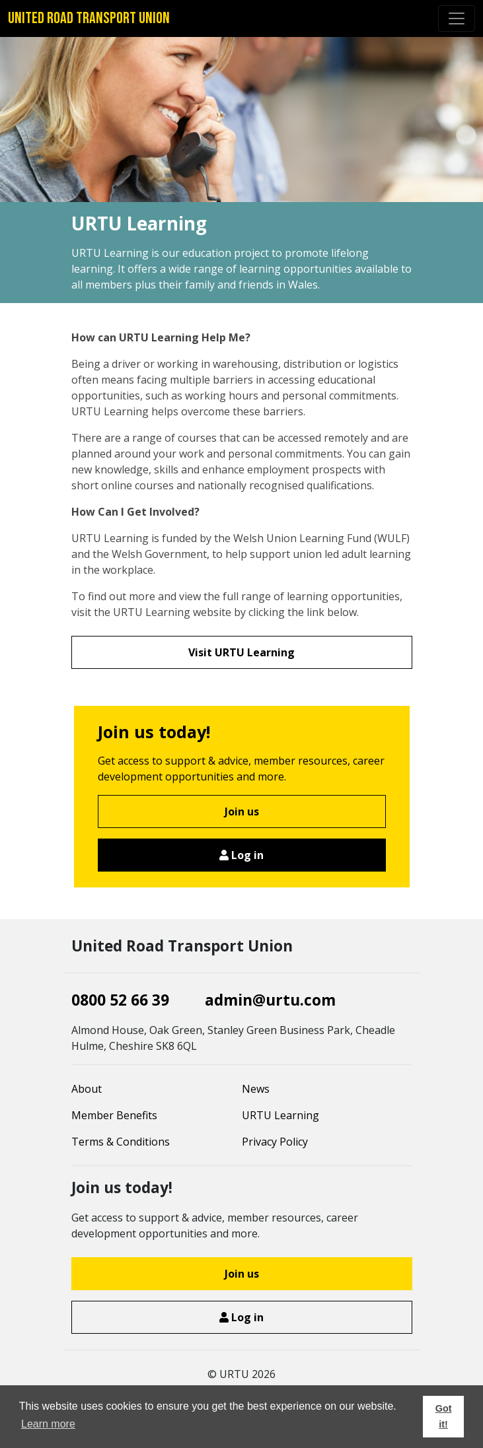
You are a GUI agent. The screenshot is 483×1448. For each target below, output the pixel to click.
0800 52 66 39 (120, 1000)
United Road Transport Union (89, 18)
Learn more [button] (48, 1424)
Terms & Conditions (120, 1141)
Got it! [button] (443, 1416)
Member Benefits (114, 1115)
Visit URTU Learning (241, 652)
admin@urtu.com (270, 1000)
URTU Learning (280, 1115)
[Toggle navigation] (456, 18)
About (86, 1089)
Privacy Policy (275, 1141)
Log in (241, 855)
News (256, 1089)
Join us (242, 811)
